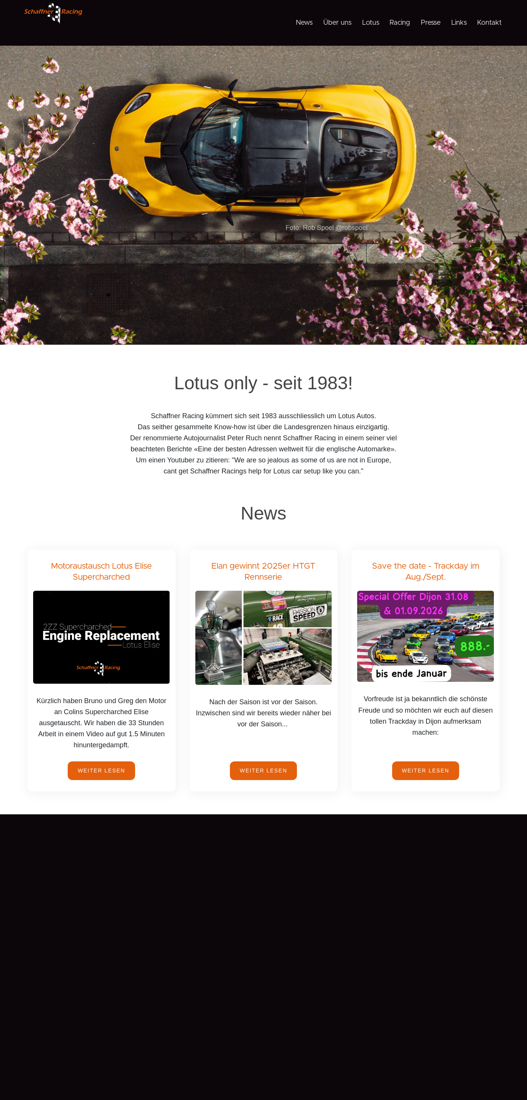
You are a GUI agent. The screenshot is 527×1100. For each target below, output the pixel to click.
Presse (431, 22)
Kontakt (489, 22)
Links (459, 22)
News (304, 22)
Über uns (337, 22)
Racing (400, 22)
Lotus (370, 22)
